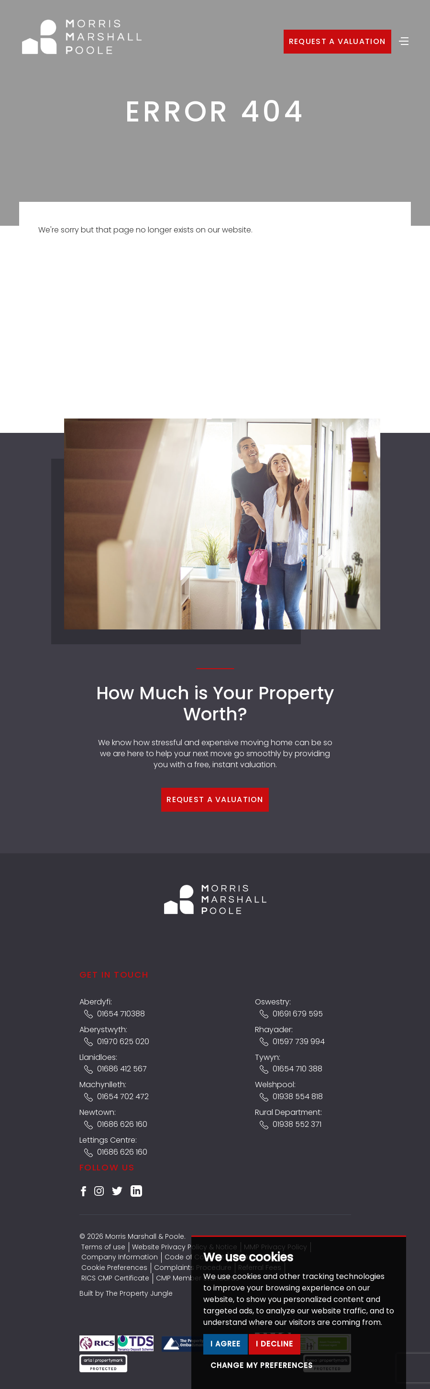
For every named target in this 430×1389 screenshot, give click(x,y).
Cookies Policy (255, 1257)
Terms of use (103, 1247)
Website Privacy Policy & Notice (184, 1247)
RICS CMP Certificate (115, 1278)
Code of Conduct (194, 1257)
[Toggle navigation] (403, 40)
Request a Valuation (337, 41)
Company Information (119, 1257)
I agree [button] (225, 1367)
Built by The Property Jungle (126, 1293)
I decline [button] (274, 1367)
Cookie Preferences (114, 1267)
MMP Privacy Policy (275, 1247)
